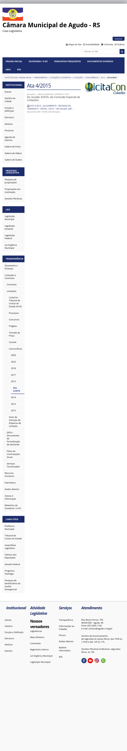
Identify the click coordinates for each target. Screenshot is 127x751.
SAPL (8, 69)
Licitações (78, 77)
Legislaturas (36, 631)
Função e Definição (14, 632)
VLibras (121, 44)
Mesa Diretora (37, 637)
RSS (19, 69)
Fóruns (62, 635)
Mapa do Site (75, 44)
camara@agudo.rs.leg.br (100, 628)
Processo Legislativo (12, 171)
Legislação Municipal (40, 661)
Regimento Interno (39, 649)
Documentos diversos (100, 61)
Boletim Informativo (64, 649)
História (8, 626)
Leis (8, 209)
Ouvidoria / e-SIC (38, 61)
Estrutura (9, 638)
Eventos (8, 650)
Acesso (8, 619)
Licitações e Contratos (60, 77)
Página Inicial (14, 61)
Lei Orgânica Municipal (41, 655)
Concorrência (91, 77)
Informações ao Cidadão (66, 628)
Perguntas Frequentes (67, 61)
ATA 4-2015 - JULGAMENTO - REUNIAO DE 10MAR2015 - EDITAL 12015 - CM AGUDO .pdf (49, 107)
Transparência (40, 77)
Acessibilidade (92, 44)
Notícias (9, 644)
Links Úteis (12, 519)
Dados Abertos (66, 641)
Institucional (14, 84)
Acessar (118, 38)
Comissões (35, 643)
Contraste (108, 44)
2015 (103, 77)
